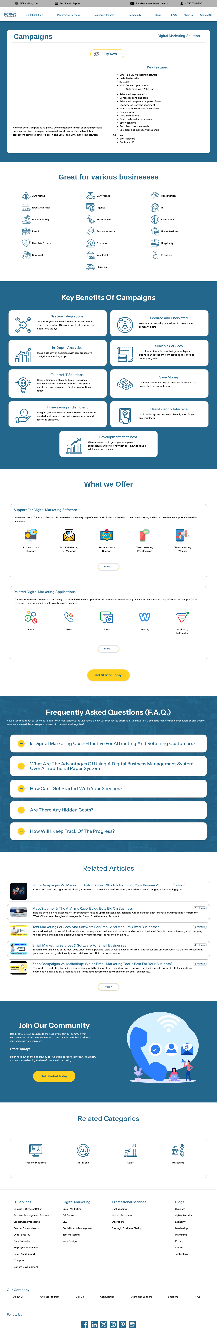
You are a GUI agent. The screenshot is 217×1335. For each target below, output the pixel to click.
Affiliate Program (49, 1296)
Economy (180, 1221)
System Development (26, 1266)
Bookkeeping (119, 1208)
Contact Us (206, 14)
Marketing (181, 1234)
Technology (181, 1254)
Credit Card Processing (27, 1221)
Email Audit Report (24, 1254)
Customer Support (141, 1296)
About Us (188, 14)
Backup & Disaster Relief (28, 1208)
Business (180, 1208)
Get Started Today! (108, 675)
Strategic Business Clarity (126, 1228)
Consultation (107, 1296)
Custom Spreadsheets (26, 1228)
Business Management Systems (32, 1215)
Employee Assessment (26, 1247)
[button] (34, 15)
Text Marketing (71, 1234)
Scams (179, 1247)
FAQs (174, 14)
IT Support (19, 1260)
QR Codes (68, 1215)
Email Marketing (72, 1208)
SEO (65, 1221)
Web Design (70, 1241)
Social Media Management (78, 1228)
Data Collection (22, 1241)
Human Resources (122, 1215)
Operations (118, 1221)
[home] (10, 15)
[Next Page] (108, 566)
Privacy (179, 1241)
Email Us (173, 1296)
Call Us (80, 1296)
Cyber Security (22, 1234)
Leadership (181, 1228)
